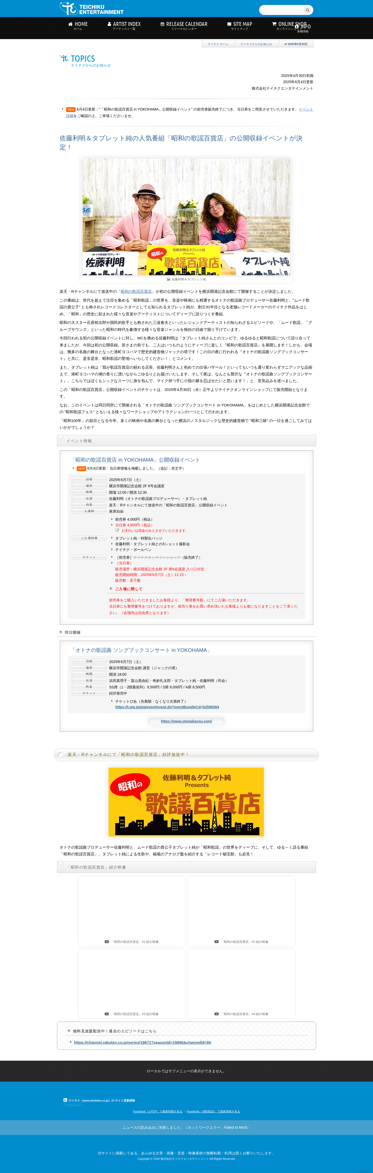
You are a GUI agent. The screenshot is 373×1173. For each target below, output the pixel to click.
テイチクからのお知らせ (256, 44)
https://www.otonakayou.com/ (186, 721)
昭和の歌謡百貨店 (136, 291)
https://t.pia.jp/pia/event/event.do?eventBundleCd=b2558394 (167, 707)
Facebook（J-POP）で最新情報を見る (157, 1111)
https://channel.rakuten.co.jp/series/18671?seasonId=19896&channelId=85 (142, 1042)
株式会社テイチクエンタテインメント (185, 1158)
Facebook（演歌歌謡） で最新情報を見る (213, 1111)
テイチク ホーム (218, 44)
